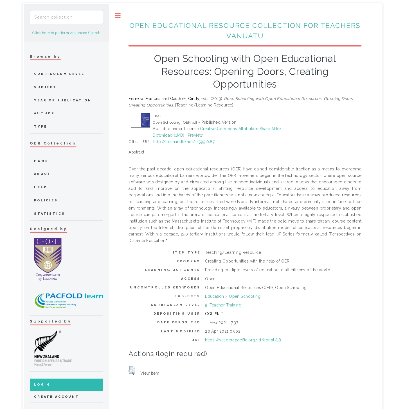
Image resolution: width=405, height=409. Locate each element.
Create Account (56, 397)
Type (40, 126)
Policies (46, 200)
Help (40, 187)
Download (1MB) (168, 135)
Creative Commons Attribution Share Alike (240, 128)
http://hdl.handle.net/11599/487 (184, 141)
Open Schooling (244, 296)
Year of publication (63, 100)
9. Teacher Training (223, 305)
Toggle (118, 15)
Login (42, 384)
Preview (195, 135)
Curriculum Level (59, 74)
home (41, 161)
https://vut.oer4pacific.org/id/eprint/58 (243, 340)
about (42, 174)
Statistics (49, 213)
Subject (45, 87)
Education (214, 296)
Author (44, 113)
